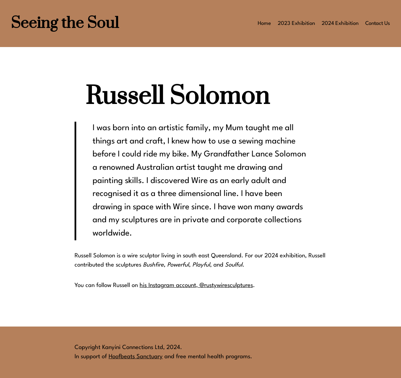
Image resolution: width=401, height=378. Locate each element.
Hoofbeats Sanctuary (136, 357)
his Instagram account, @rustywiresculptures (196, 285)
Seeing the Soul (65, 23)
